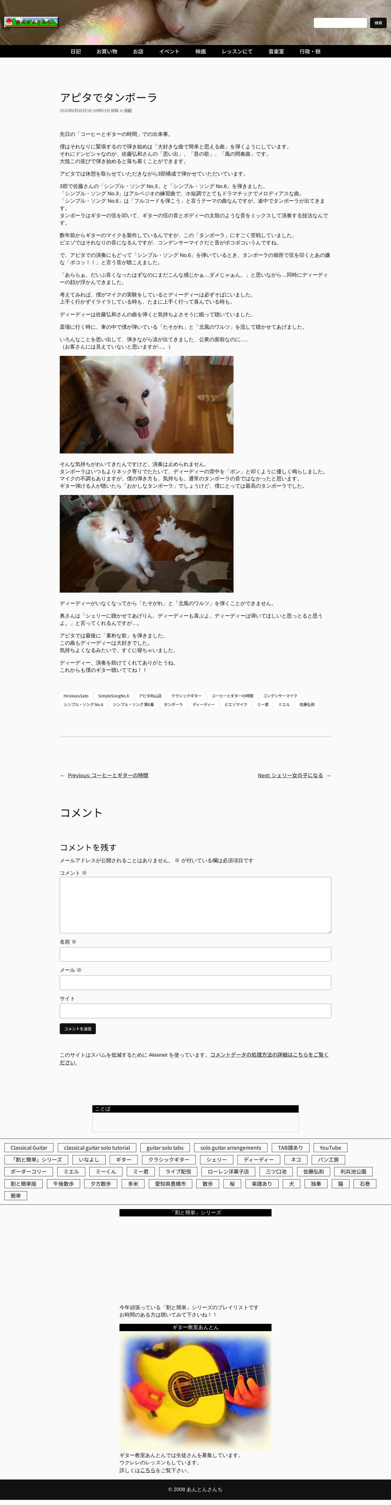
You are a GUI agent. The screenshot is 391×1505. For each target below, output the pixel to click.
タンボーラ (173, 704)
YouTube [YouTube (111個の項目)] (330, 1147)
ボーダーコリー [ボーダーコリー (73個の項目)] (29, 1171)
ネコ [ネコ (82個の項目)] (296, 1159)
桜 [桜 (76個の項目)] (232, 1183)
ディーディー (204, 704)
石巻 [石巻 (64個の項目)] (365, 1183)
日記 (128, 110)
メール (71, 970)
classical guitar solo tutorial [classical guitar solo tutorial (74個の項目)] (97, 1147)
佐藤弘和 (307, 704)
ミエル (284, 704)
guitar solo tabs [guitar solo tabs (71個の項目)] (165, 1147)
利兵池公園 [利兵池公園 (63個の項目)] (353, 1171)
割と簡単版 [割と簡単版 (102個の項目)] (23, 1183)
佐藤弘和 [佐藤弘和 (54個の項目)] (313, 1171)
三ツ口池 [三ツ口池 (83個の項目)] (276, 1171)
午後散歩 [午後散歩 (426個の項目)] (63, 1183)
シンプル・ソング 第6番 (133, 704)
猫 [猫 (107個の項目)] (340, 1183)
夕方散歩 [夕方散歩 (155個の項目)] (100, 1183)
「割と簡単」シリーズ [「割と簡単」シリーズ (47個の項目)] (36, 1159)
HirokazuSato (76, 695)
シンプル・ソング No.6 (83, 704)
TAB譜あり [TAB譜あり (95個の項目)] (290, 1147)
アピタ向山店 (150, 695)
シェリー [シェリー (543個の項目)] (216, 1159)
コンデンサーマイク (280, 695)
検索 (378, 22)
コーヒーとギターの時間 (232, 695)
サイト (67, 998)
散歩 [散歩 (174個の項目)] (208, 1183)
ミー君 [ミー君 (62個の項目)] (141, 1171)
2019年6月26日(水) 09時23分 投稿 (89, 110)
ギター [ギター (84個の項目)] (123, 1159)
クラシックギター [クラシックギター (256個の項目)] (169, 1159)
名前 (68, 942)
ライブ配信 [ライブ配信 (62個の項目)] (178, 1171)
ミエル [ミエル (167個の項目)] (71, 1171)
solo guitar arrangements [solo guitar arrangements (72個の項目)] (230, 1147)
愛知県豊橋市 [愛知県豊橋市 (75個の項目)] (170, 1183)
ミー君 (263, 704)
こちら (148, 1470)
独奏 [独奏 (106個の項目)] (316, 1183)
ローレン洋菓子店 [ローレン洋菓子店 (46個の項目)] (228, 1171)
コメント (73, 873)
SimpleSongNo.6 (113, 695)
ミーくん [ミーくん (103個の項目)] (106, 1171)
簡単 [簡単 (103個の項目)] (16, 1195)
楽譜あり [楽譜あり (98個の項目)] (262, 1183)
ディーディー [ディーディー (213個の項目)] (259, 1159)
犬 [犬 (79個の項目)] (291, 1183)
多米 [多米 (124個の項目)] (133, 1183)
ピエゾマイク (236, 704)
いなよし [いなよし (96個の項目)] (89, 1159)
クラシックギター (186, 695)
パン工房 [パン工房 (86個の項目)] (328, 1159)
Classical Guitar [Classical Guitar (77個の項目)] (29, 1147)
